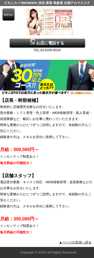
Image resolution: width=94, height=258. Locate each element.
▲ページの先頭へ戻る (75, 242)
